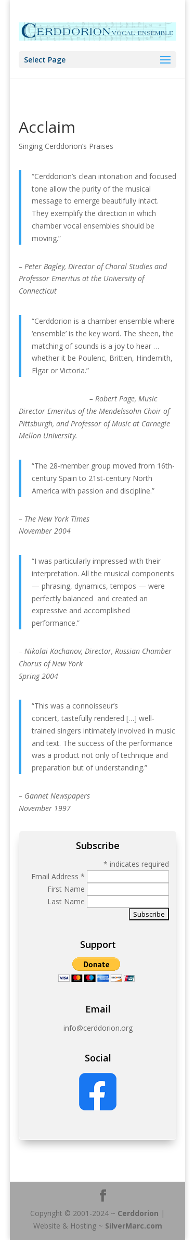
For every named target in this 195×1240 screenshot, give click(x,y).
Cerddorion (138, 1213)
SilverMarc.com (133, 1226)
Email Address (58, 876)
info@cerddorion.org (98, 1028)
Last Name (67, 901)
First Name (67, 889)
